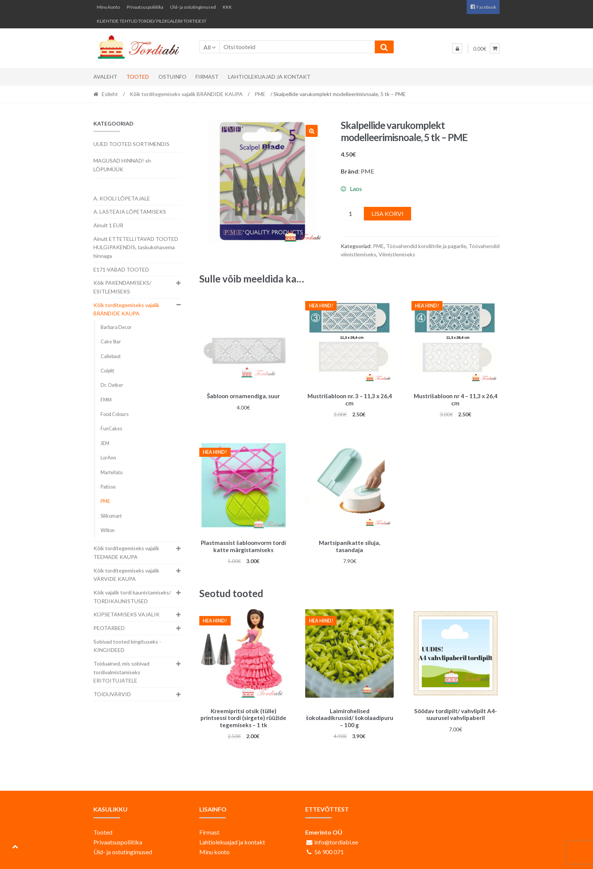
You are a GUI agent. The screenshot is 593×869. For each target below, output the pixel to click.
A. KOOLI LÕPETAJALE (121, 198)
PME (260, 94)
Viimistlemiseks (397, 254)
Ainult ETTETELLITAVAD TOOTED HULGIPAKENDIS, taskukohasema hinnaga (135, 247)
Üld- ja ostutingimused (193, 7)
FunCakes (111, 428)
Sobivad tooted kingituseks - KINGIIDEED (127, 645)
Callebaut (111, 356)
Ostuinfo (172, 76)
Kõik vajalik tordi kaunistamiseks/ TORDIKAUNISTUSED (132, 596)
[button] (312, 131)
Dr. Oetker (112, 385)
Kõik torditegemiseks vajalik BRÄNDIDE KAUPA (186, 94)
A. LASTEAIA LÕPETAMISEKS (129, 211)
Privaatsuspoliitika (145, 7)
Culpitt (107, 371)
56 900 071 (329, 848)
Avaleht (105, 76)
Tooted (137, 76)
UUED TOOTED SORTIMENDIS (131, 144)
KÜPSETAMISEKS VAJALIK (126, 614)
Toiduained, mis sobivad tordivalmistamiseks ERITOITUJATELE (121, 672)
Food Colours (115, 414)
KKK (227, 7)
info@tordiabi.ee (336, 838)
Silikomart (111, 516)
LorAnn (108, 458)
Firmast (207, 76)
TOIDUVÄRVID (112, 694)
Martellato (112, 472)
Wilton (108, 530)
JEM (105, 443)
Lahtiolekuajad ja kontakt (269, 76)
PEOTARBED (109, 628)
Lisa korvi (387, 213)
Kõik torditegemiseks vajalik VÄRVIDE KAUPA (126, 574)
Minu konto (108, 7)
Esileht (110, 94)
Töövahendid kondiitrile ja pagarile (426, 246)
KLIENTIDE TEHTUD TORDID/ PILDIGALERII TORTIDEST (151, 21)
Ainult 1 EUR (108, 225)
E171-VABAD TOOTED (121, 269)
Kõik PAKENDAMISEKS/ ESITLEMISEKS (122, 287)
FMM (106, 400)
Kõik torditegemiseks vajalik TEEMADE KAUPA (126, 552)
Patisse (108, 487)
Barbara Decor (116, 327)
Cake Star (111, 341)
